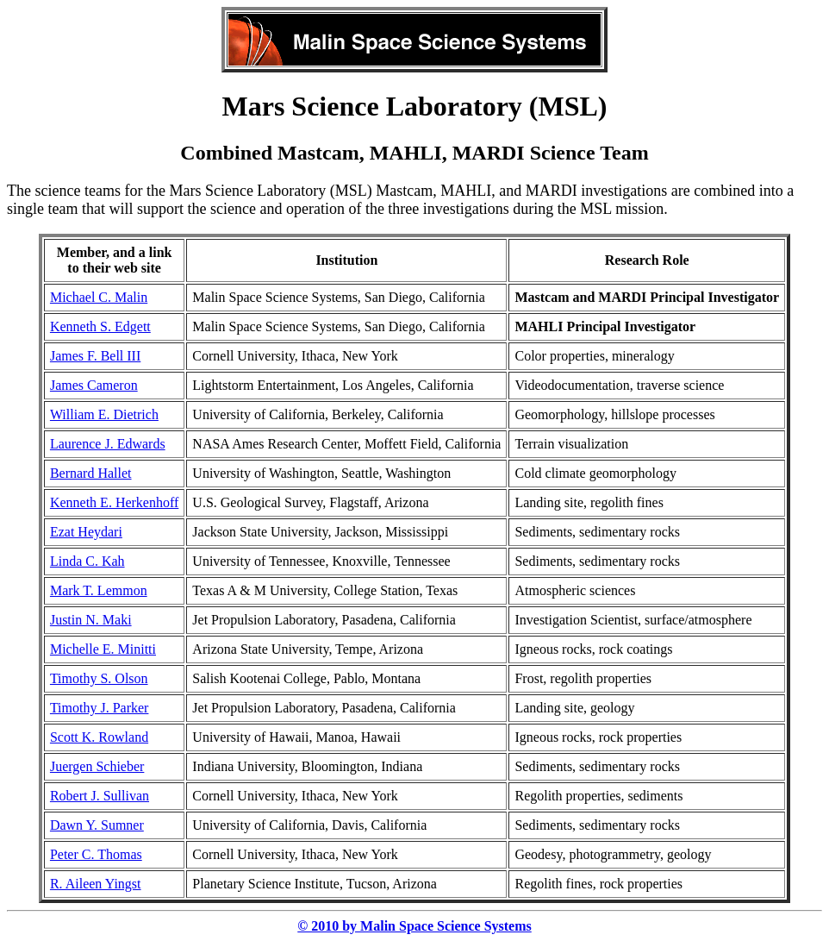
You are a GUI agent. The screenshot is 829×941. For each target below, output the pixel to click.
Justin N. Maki (91, 619)
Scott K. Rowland (99, 737)
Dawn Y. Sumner (97, 825)
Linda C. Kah (87, 561)
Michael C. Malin (98, 297)
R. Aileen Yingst (95, 883)
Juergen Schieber (97, 766)
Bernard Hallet (91, 473)
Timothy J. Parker (99, 707)
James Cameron (94, 385)
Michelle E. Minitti (103, 649)
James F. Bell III (95, 355)
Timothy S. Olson (99, 678)
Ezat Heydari (86, 531)
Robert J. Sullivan (99, 795)
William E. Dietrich (104, 414)
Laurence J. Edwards (107, 443)
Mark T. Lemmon (98, 590)
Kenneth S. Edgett (100, 326)
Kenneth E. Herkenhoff (114, 502)
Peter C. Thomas (96, 854)
